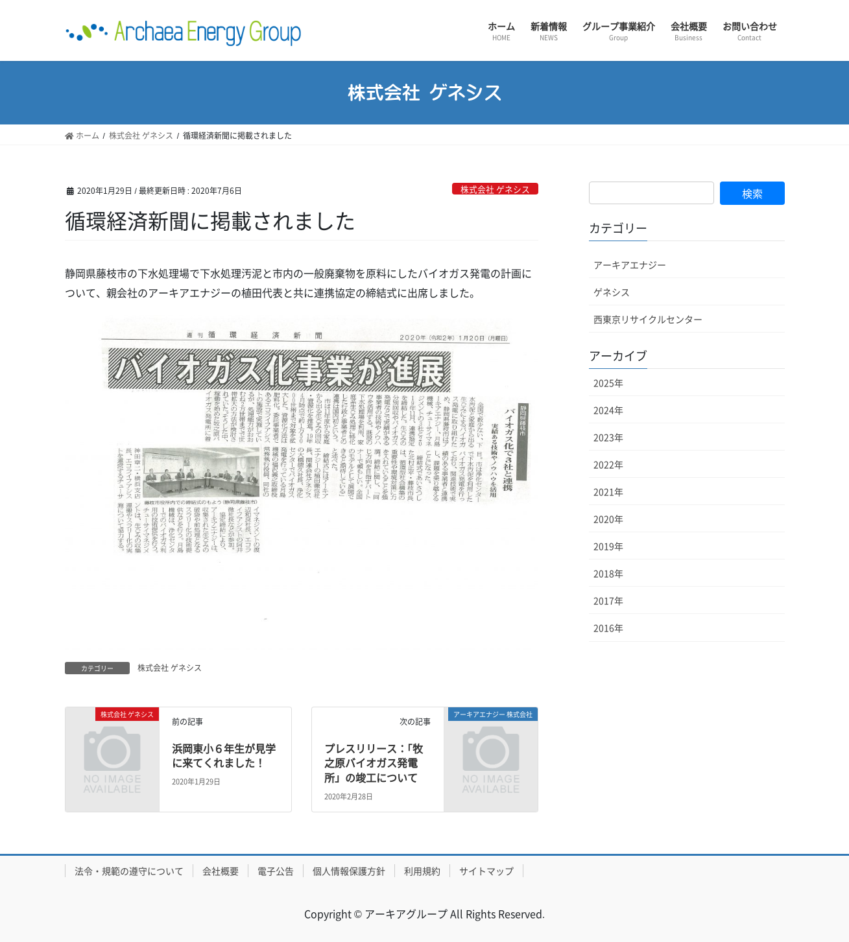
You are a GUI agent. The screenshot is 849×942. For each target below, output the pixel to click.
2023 (608, 436)
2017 (608, 600)
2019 (608, 545)
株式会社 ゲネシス (495, 189)
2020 (608, 518)
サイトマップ (486, 870)
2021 (608, 491)
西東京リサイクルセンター (647, 318)
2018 (608, 573)
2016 (608, 627)
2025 (608, 382)
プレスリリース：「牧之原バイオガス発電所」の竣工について (373, 762)
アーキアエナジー (629, 264)
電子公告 (275, 870)
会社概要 (220, 870)
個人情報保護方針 (349, 870)
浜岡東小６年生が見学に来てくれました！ (224, 755)
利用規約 (422, 870)
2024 (608, 409)
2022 (608, 464)
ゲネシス (611, 291)
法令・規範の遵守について (129, 870)
